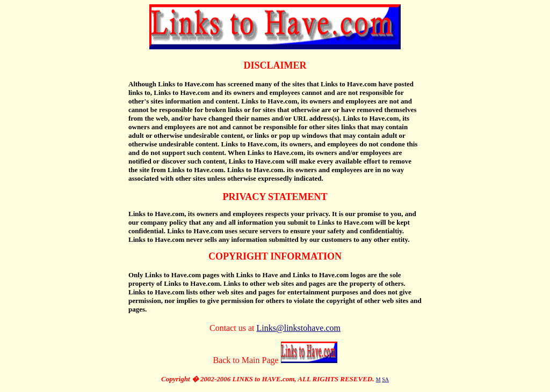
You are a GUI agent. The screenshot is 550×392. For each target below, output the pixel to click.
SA (385, 379)
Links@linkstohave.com (299, 327)
